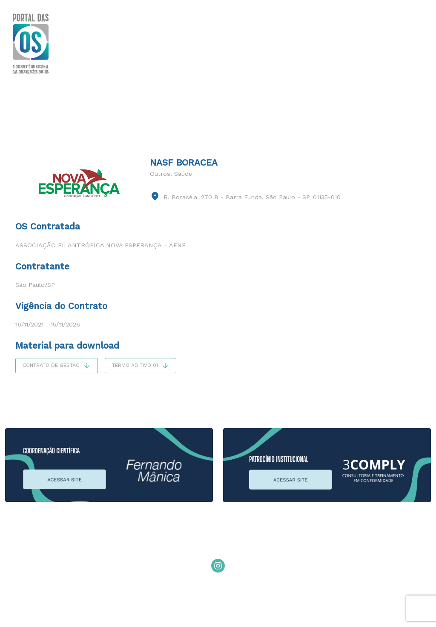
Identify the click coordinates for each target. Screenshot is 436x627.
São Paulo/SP (35, 284)
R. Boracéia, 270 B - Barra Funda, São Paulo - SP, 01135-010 (252, 197)
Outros (160, 173)
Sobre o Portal (96, 43)
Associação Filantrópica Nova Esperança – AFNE (100, 245)
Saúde (183, 173)
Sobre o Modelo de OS (235, 43)
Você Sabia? (156, 43)
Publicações (314, 43)
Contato (407, 43)
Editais (364, 43)
